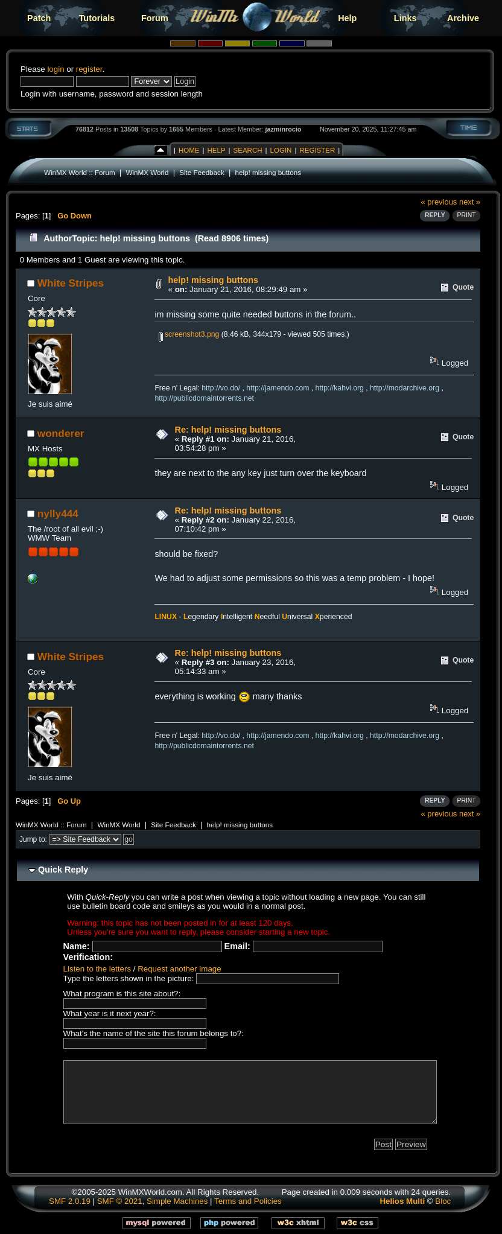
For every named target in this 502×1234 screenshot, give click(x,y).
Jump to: (33, 839)
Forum (154, 18)
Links (405, 18)
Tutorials (97, 18)
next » (469, 201)
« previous (439, 201)
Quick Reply (63, 869)
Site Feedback (201, 172)
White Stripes (70, 283)
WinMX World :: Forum (79, 172)
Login (281, 150)
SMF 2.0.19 (70, 1201)
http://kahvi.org (340, 388)
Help (347, 18)
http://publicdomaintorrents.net (204, 398)
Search (248, 150)
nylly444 (57, 513)
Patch (39, 18)
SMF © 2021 (119, 1201)
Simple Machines (177, 1201)
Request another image (179, 968)
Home (189, 150)
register (89, 69)
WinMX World (147, 172)
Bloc (443, 1201)
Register (317, 150)
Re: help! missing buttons (228, 429)
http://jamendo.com (277, 388)
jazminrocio (283, 129)
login (55, 69)
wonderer (60, 433)
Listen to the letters (97, 968)
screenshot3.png (189, 334)
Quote (463, 287)
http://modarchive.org (404, 388)
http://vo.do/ (221, 388)
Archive (463, 18)
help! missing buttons (268, 172)
